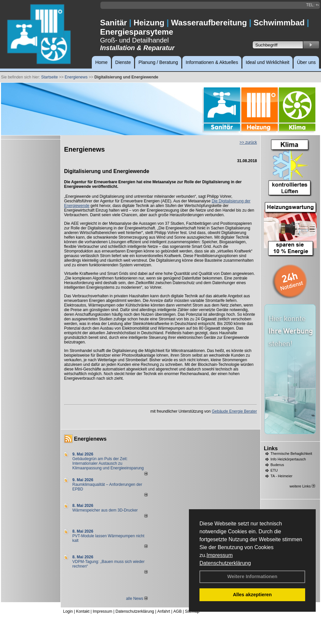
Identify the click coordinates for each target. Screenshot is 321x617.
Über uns (306, 62)
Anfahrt (163, 611)
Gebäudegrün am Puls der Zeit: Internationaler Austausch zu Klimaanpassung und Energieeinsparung (108, 463)
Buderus (277, 465)
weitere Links (302, 486)
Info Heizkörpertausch (288, 459)
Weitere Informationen (252, 576)
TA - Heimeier (281, 476)
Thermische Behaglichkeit (291, 453)
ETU (274, 470)
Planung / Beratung (158, 62)
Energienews (90, 439)
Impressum (219, 555)
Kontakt (82, 611)
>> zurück (248, 142)
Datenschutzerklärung (225, 563)
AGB (177, 611)
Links (271, 448)
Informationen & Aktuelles (212, 62)
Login (68, 611)
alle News (136, 598)
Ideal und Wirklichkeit (267, 62)
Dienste (123, 62)
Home (101, 62)
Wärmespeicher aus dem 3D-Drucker (105, 510)
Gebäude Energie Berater (234, 411)
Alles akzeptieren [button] (252, 594)
